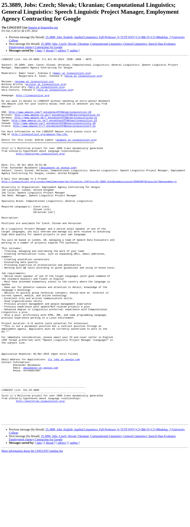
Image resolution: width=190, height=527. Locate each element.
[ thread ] (49, 50)
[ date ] (39, 50)
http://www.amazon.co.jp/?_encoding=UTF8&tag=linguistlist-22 (54, 133)
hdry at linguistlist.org (46, 93)
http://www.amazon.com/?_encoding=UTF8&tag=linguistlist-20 (50, 123)
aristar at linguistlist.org (45, 89)
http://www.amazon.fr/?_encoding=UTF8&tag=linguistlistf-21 (54, 139)
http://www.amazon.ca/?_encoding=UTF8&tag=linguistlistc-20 (54, 136)
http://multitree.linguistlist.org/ (40, 173)
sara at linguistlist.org (55, 96)
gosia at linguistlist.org (83, 79)
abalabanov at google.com (58, 189)
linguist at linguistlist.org (43, 27)
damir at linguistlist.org (72, 76)
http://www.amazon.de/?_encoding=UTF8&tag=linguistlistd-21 (55, 129)
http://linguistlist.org (32, 103)
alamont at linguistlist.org (76, 156)
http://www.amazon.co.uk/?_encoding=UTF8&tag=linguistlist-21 (57, 126)
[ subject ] (62, 50)
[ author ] (74, 50)
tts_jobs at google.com (64, 420)
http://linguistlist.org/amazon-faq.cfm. (40, 149)
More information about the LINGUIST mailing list (32, 523)
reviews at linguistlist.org (34, 86)
